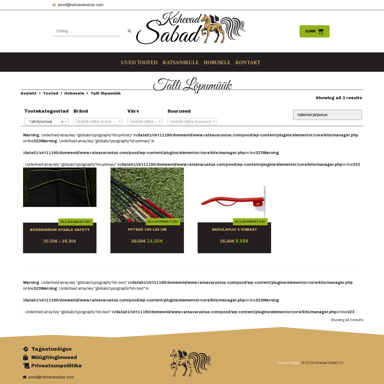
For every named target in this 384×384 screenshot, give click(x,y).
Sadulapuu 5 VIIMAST (234, 229)
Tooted (50, 93)
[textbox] (98, 121)
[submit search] (129, 31)
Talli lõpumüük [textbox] (44, 121)
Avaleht (29, 93)
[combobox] (46, 121)
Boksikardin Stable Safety (60, 230)
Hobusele (74, 93)
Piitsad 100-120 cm (147, 229)
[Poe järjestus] (327, 115)
